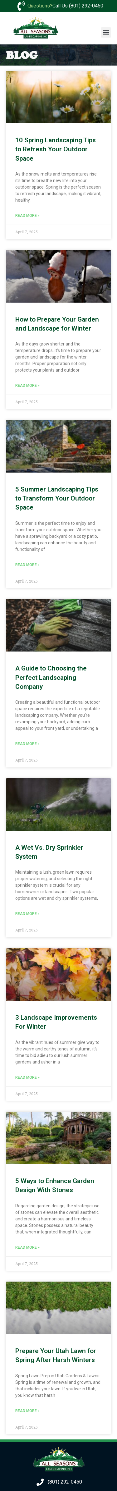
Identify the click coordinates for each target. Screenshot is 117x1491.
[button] (106, 32)
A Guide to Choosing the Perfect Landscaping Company (51, 677)
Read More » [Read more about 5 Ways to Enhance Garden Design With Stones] (27, 1247)
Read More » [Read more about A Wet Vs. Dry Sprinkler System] (27, 914)
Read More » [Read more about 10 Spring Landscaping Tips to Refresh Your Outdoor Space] (27, 215)
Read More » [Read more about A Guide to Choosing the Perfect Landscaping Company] (27, 744)
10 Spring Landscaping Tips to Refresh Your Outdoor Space (55, 149)
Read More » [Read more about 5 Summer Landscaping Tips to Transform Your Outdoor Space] (27, 565)
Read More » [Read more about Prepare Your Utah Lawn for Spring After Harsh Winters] (27, 1411)
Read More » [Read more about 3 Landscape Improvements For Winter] (27, 1077)
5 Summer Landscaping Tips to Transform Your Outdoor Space (56, 498)
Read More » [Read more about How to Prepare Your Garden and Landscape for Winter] (27, 385)
